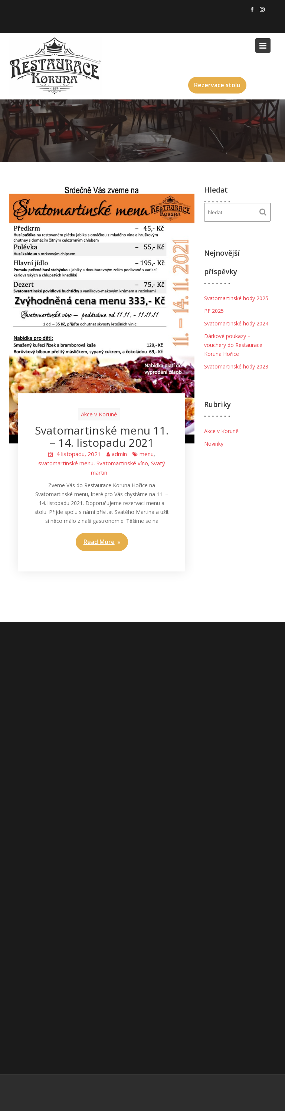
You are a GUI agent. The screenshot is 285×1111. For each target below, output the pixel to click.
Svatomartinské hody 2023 (236, 366)
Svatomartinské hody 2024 (236, 323)
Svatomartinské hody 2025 (236, 298)
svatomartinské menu (66, 463)
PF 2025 (214, 310)
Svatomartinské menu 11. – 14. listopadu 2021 (101, 436)
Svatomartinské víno (122, 463)
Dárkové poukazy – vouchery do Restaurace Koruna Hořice (233, 344)
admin (119, 454)
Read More (99, 542)
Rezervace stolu (217, 85)
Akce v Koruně (99, 414)
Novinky (213, 443)
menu (147, 454)
